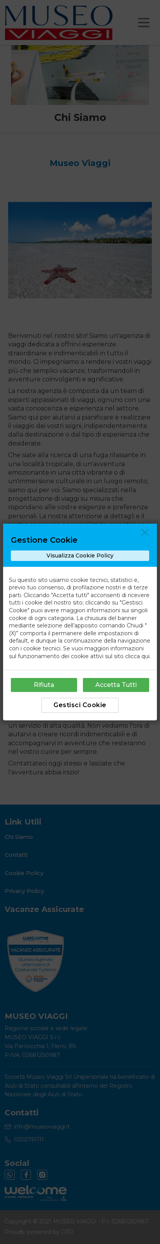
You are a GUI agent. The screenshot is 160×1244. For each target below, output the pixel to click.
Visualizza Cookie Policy (80, 555)
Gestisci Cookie (80, 705)
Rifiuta (44, 684)
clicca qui (137, 656)
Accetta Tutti (116, 684)
